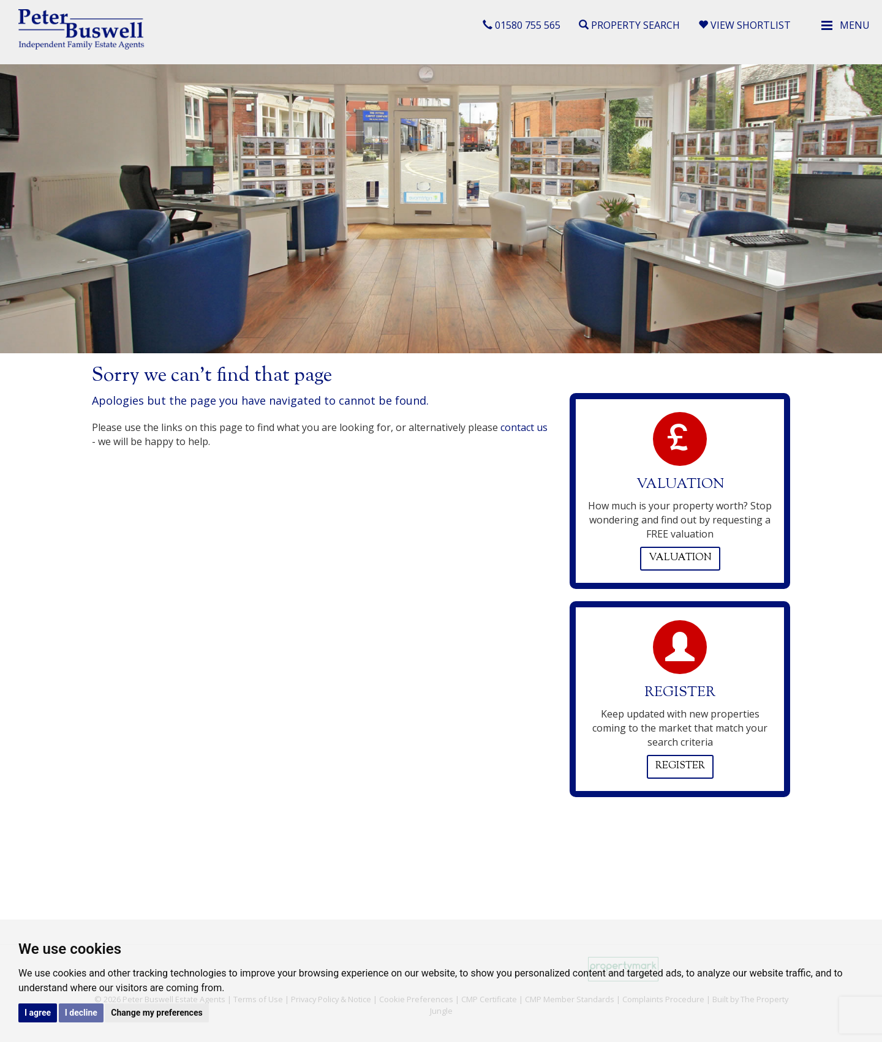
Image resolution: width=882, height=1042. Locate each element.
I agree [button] (37, 1013)
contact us (524, 427)
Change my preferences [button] (156, 1013)
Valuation (680, 558)
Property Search (629, 25)
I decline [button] (81, 1013)
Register (680, 766)
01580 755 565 (521, 25)
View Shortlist (744, 25)
